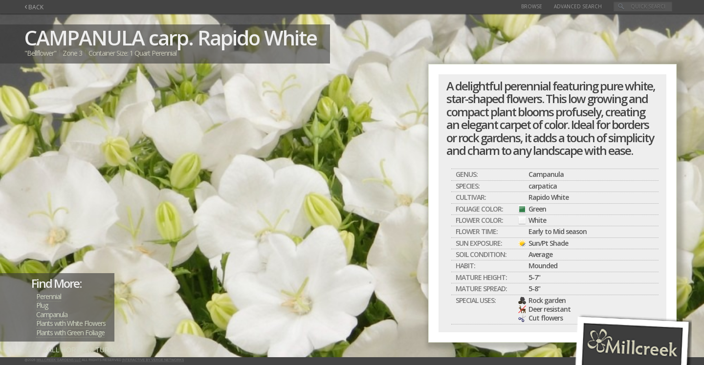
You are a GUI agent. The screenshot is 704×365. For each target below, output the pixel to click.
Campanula (51, 314)
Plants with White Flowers (71, 323)
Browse (531, 6)
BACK (34, 7)
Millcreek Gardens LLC (59, 360)
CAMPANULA (84, 37)
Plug (42, 305)
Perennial (48, 296)
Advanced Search (578, 6)
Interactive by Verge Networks (153, 360)
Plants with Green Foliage (70, 332)
